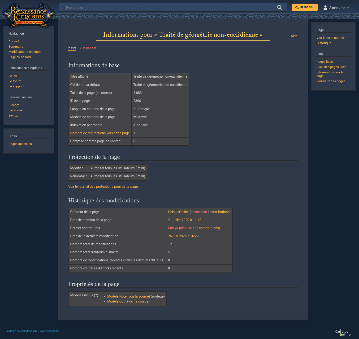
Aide (294, 36)
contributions (220, 212)
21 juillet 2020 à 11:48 (184, 220)
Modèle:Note (117, 296)
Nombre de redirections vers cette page (100, 133)
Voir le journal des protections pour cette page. (103, 187)
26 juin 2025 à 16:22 (183, 236)
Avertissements (49, 331)
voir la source (139, 296)
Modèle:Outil (116, 301)
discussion (199, 212)
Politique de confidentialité (21, 331)
